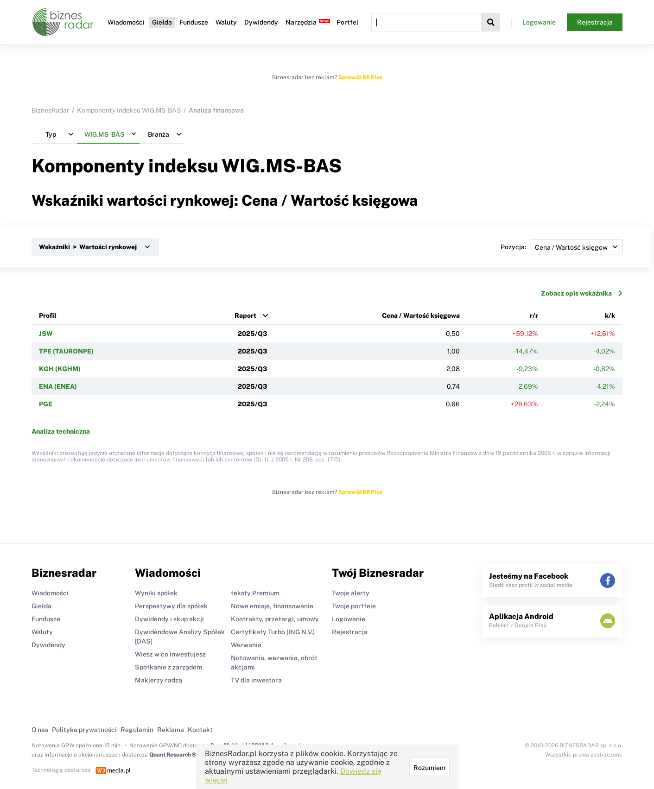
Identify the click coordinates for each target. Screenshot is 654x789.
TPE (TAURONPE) (66, 351)
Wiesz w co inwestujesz (170, 654)
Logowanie (539, 22)
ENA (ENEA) (58, 386)
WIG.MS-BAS (282, 166)
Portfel (347, 22)
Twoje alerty (350, 593)
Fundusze (193, 22)
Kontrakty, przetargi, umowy (275, 619)
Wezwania (246, 645)
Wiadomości (126, 22)
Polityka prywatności (84, 729)
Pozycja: (561, 247)
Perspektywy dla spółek (171, 606)
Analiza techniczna (61, 431)
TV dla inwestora (256, 680)
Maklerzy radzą (158, 680)
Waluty (226, 22)
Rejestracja (595, 22)
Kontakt (200, 729)
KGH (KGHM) (60, 368)
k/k (610, 315)
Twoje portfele (354, 606)
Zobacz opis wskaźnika (581, 293)
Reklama (170, 729)
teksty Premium (255, 593)
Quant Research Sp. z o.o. (181, 754)
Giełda (162, 22)
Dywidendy (261, 22)
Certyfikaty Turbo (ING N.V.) (273, 632)
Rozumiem (429, 767)
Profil (48, 315)
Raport (245, 315)
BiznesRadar (50, 110)
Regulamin (137, 729)
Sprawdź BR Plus (360, 77)
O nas (40, 729)
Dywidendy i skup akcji (169, 619)
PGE (45, 404)
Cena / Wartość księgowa (421, 315)
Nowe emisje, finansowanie (272, 606)
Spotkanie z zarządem (168, 667)
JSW (46, 333)
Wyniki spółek (156, 593)
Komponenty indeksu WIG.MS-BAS (129, 110)
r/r (534, 315)
